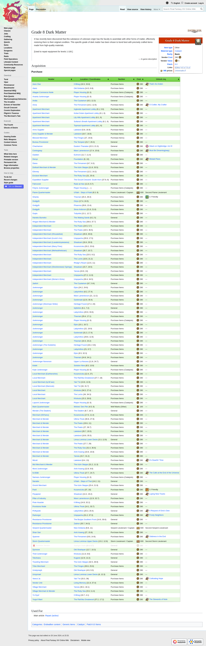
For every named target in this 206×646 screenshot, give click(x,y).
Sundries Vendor (43, 545)
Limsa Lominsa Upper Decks (86, 541)
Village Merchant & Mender (43, 591)
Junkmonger (37, 287)
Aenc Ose (36, 84)
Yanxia (76, 271)
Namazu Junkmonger (41, 477)
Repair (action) (51, 615)
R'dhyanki (36, 511)
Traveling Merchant (40, 562)
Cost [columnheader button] (139, 79)
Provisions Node (39, 506)
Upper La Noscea (81, 361)
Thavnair (77, 197)
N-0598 (35, 473)
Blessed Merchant (39, 138)
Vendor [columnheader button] (51, 79)
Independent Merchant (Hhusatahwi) (47, 234)
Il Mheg (77, 84)
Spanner (36, 536)
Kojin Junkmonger (39, 370)
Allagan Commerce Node (42, 92)
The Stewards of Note (158, 599)
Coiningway (37, 150)
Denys (35, 159)
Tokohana (36, 558)
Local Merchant (38, 378)
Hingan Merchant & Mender (43, 222)
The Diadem (79, 411)
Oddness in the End (157, 536)
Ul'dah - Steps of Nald (83, 192)
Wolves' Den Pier (81, 407)
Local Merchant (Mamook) (43, 386)
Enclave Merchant (39, 176)
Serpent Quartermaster (42, 528)
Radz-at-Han (79, 184)
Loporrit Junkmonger (41, 403)
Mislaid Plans (154, 159)
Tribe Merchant (38, 566)
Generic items (69, 624)
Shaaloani (78, 234)
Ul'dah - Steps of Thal (83, 481)
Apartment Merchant (40, 109)
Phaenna (77, 205)
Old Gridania (79, 88)
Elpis (76, 287)
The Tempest (79, 142)
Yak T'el (77, 382)
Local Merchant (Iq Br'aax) (43, 382)
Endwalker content (52, 624)
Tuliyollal (77, 213)
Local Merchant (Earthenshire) (45, 374)
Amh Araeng (79, 452)
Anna (34, 105)
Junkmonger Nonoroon (41, 361)
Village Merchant (39, 587)
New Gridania (79, 528)
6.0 (176, 64)
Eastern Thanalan (81, 146)
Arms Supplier (38, 130)
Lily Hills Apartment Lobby (84, 117)
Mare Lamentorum (81, 150)
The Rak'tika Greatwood (84, 378)
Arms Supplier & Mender (42, 134)
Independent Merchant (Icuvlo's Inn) (47, 238)
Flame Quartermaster (41, 192)
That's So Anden (156, 84)
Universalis (179, 71)
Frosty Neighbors (156, 515)
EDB (177, 67)
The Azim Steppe (81, 167)
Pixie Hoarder (38, 502)
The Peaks (78, 226)
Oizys (76, 201)
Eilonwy (35, 171)
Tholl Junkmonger (39, 554)
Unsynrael (36, 574)
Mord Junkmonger (39, 469)
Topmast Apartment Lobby (85, 125)
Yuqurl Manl (37, 599)
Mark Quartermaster (40, 407)
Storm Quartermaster (41, 541)
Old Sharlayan (80, 550)
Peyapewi (36, 494)
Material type (166, 51)
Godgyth (36, 201)
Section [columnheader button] (121, 79)
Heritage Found (80, 304)
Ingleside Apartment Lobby (85, 109)
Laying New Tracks (157, 494)
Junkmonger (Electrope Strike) (45, 304)
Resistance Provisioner (42, 519)
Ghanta (35, 197)
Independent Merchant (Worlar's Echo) (48, 279)
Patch (169, 64)
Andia (34, 101)
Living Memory (80, 583)
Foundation (78, 159)
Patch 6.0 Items (94, 624)
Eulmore (77, 155)
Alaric (34, 88)
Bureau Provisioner (40, 142)
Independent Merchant (41, 226)
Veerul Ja (36, 578)
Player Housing (80, 92)
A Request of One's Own (159, 511)
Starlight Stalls (80, 545)
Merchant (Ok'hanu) (40, 415)
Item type (168, 47)
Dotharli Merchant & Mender (44, 167)
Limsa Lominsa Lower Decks (86, 439)
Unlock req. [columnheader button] (161, 79)
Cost (170, 57)
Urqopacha (78, 238)
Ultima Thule (79, 419)
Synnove (36, 550)
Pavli (34, 490)
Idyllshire (77, 308)
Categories (37, 624)
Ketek (34, 365)
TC (187, 67)
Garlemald (78, 300)
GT (182, 67)
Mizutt (34, 460)
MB (164, 71)
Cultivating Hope (156, 578)
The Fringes (79, 138)
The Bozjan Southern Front (85, 519)
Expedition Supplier (40, 180)
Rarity (169, 54)
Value (169, 61)
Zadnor (77, 523)
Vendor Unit (37, 583)
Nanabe (35, 481)
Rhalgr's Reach (80, 263)
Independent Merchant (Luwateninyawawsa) (50, 242)
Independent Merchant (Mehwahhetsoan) (49, 250)
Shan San (36, 532)
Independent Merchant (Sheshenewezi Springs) (52, 267)
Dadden (35, 155)
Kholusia (77, 390)
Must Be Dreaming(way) (159, 150)
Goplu (34, 213)
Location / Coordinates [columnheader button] (90, 79)
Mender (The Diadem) (41, 411)
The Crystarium (80, 101)
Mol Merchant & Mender (42, 464)
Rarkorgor (36, 515)
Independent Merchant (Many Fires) (47, 246)
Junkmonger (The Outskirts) (44, 345)
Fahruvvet (36, 184)
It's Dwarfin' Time (156, 460)
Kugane (77, 558)
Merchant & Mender (40, 419)
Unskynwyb (37, 570)
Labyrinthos (79, 292)
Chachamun (37, 146)
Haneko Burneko (39, 218)
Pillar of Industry (39, 498)
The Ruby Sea (80, 176)
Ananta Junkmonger (40, 96)
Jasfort (35, 283)
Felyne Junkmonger (40, 188)
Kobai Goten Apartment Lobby (86, 113)
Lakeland (77, 130)
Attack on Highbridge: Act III (160, 146)
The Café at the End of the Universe (164, 473)
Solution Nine (79, 365)
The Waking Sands (82, 218)
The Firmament (80, 105)
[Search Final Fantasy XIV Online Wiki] (183, 9)
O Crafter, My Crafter (158, 105)
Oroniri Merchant (39, 485)
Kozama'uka (79, 246)
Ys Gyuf (35, 595)
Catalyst (178, 51)
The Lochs (78, 259)
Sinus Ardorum (80, 209)
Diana (34, 163)
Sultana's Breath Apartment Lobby (88, 121)
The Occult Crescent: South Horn (87, 180)
